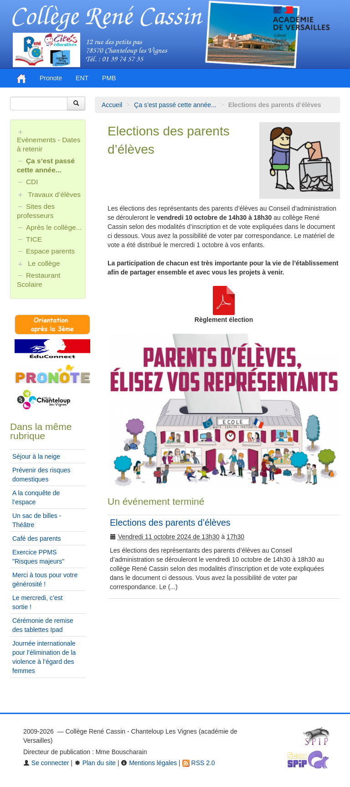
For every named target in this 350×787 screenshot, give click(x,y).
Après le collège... (54, 227)
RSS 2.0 (198, 762)
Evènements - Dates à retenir (48, 144)
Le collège (44, 263)
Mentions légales (149, 762)
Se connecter (46, 762)
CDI (32, 182)
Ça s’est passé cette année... (175, 105)
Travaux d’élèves (54, 194)
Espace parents (50, 251)
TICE (34, 239)
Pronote (51, 78)
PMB (109, 78)
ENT (82, 78)
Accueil (112, 105)
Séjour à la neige (36, 456)
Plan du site (95, 762)
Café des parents (36, 538)
